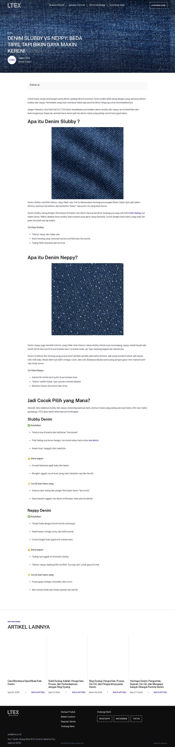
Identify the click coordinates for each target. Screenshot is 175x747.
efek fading (134, 213)
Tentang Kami (117, 5)
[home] (14, 5)
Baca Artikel (38, 692)
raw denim (93, 440)
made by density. (160, 743)
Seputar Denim (97, 5)
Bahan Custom (77, 5)
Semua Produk (56, 5)
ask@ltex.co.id (14, 734)
